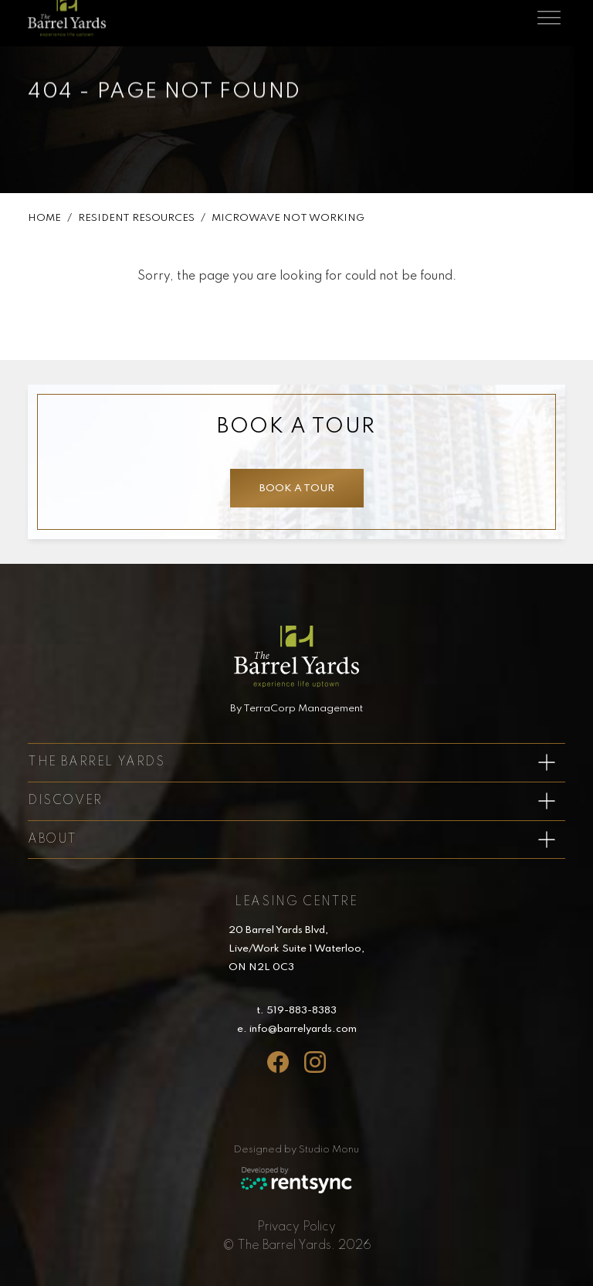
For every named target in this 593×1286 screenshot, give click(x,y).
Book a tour (296, 489)
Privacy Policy (296, 1227)
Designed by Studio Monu (296, 1150)
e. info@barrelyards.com (297, 1029)
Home (44, 219)
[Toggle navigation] (549, 14)
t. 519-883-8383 (296, 1011)
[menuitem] (296, 1227)
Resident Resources (136, 219)
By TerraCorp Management (296, 709)
